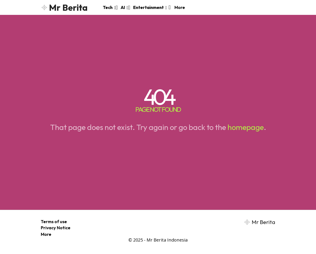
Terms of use (54, 221)
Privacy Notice (55, 227)
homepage (246, 127)
